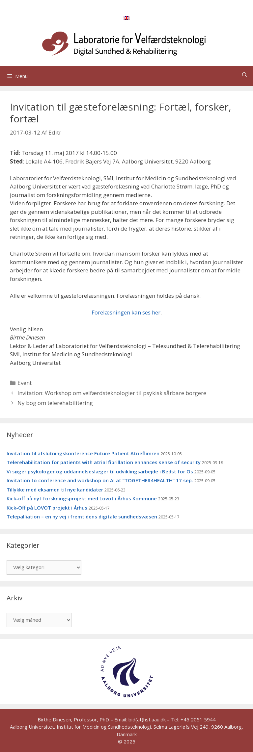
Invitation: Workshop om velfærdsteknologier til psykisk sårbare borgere (111, 393)
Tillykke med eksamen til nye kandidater (55, 489)
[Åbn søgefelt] (244, 74)
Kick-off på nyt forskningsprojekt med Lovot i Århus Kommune (82, 498)
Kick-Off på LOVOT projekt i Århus (47, 507)
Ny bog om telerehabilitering (55, 403)
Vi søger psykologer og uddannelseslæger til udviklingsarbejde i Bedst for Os (100, 471)
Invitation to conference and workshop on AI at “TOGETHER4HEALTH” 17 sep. (100, 480)
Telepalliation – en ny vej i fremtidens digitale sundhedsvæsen (82, 516)
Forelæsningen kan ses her (126, 312)
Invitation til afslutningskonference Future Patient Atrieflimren (83, 453)
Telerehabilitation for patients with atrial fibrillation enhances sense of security (104, 462)
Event (24, 383)
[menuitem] (126, 17)
